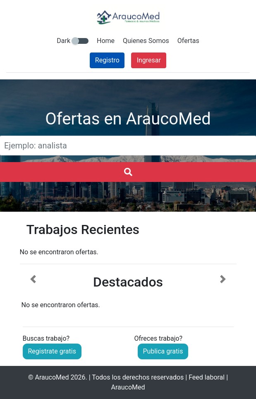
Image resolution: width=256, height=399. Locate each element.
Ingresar (149, 60)
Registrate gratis (52, 351)
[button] (33, 292)
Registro (107, 60)
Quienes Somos (146, 41)
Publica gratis (163, 351)
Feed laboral (207, 377)
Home (106, 41)
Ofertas (188, 41)
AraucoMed (52, 377)
